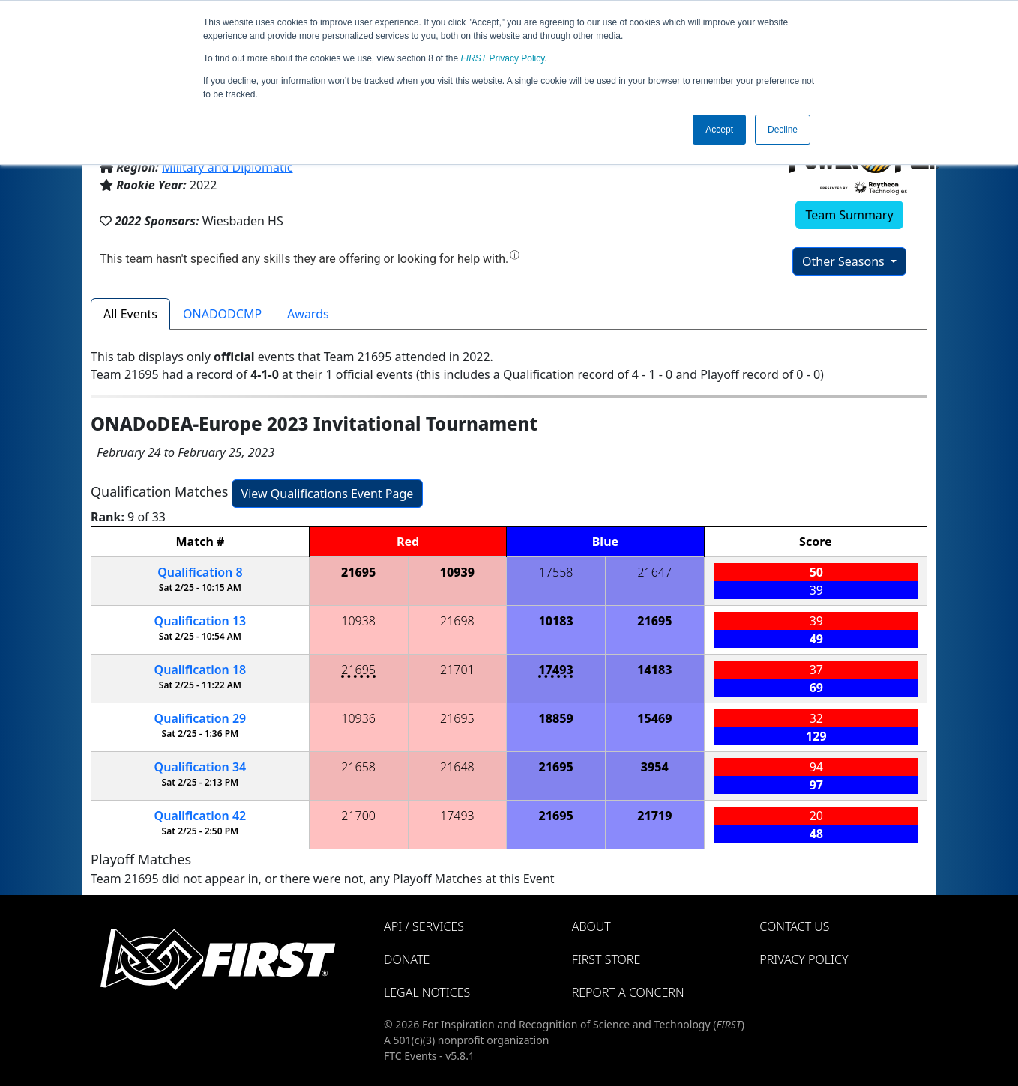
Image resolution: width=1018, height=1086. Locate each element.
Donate (407, 959)
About (591, 926)
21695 (358, 572)
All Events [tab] (130, 314)
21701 (457, 669)
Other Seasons (845, 261)
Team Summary (849, 215)
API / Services (424, 926)
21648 (457, 767)
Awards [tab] (308, 314)
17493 (555, 669)
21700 (358, 815)
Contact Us (794, 926)
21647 (654, 572)
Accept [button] (719, 129)
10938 (358, 621)
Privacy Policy (503, 58)
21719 (654, 815)
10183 (555, 621)
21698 (457, 621)
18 (200, 669)
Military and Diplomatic (227, 167)
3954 (655, 767)
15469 (654, 718)
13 (200, 621)
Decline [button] (783, 129)
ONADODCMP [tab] (222, 314)
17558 (556, 572)
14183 (654, 669)
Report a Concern (628, 992)
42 (200, 815)
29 (200, 718)
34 (200, 767)
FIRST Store (606, 959)
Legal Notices (427, 992)
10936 (358, 718)
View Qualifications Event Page (327, 493)
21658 (358, 767)
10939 (457, 572)
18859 (555, 718)
